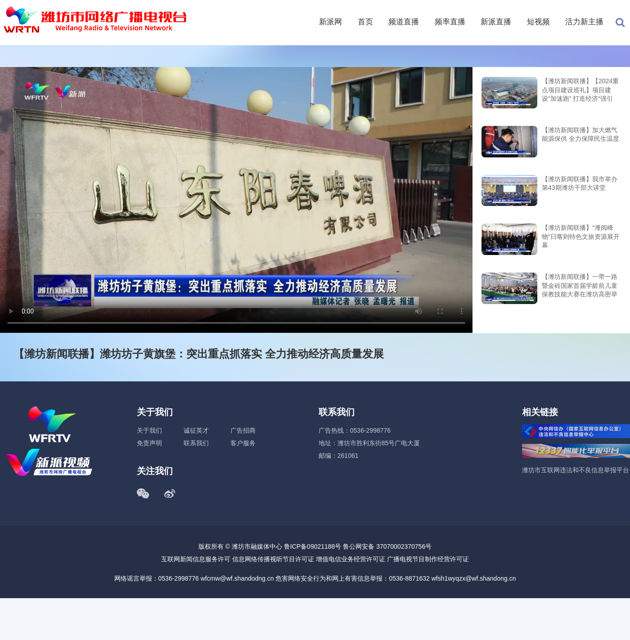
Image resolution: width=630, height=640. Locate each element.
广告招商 (243, 430)
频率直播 (450, 22)
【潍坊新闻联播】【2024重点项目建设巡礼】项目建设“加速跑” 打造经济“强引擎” (580, 90)
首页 (365, 22)
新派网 (330, 22)
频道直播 (403, 22)
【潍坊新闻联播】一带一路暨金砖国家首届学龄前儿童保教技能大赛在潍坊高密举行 (579, 286)
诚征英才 (196, 430)
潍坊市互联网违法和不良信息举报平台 (575, 470)
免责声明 (149, 443)
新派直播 (496, 22)
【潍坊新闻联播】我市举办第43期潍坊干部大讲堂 (579, 183)
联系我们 (196, 443)
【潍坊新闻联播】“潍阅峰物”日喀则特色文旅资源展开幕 (581, 236)
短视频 (538, 22)
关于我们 (149, 430)
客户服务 (243, 443)
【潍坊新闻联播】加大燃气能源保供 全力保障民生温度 (580, 134)
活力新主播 (584, 22)
